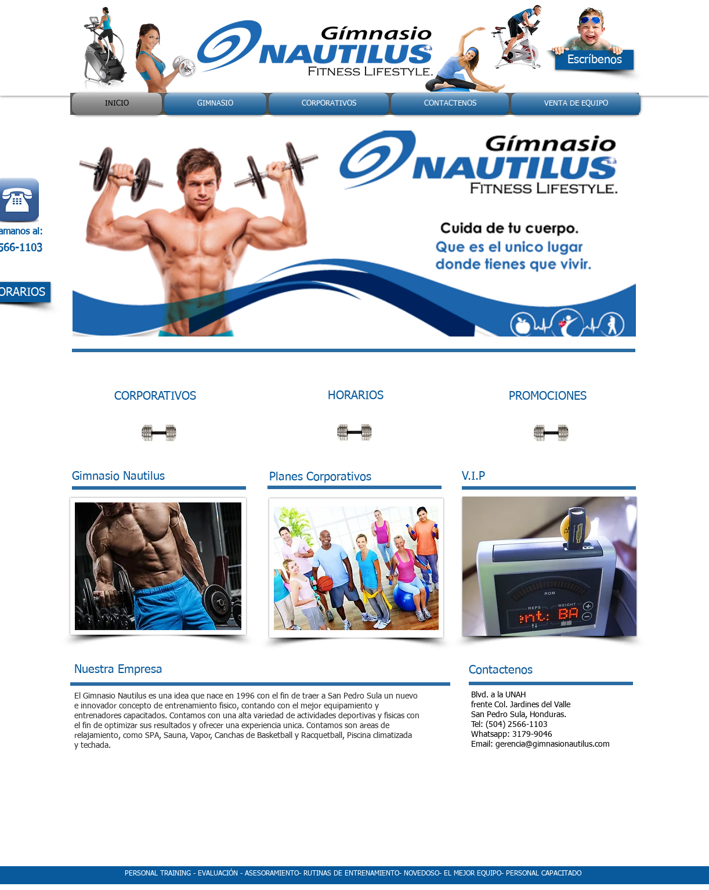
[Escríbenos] (594, 60)
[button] (354, 234)
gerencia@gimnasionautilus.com (552, 744)
